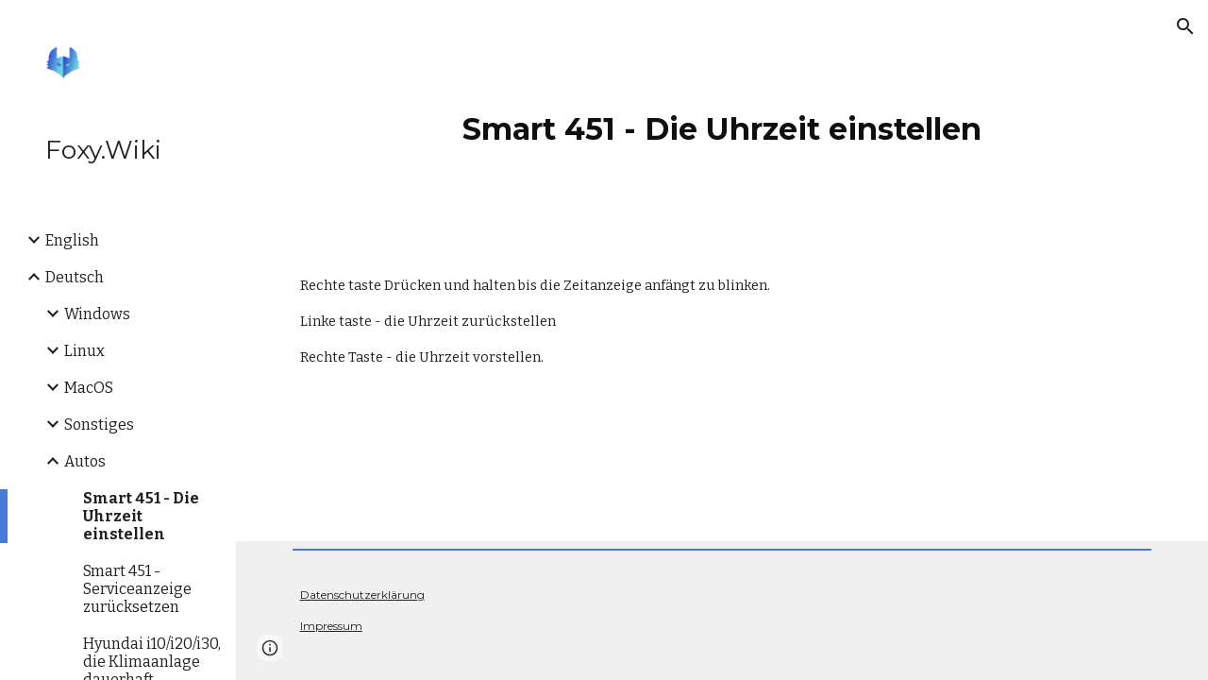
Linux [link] (84, 351)
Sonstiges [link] (99, 425)
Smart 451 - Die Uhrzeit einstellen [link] (141, 516)
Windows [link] (97, 314)
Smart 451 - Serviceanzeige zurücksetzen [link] (137, 589)
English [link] (72, 240)
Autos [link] (85, 461)
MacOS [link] (88, 388)
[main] (721, 122)
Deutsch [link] (74, 277)
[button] (1185, 26)
